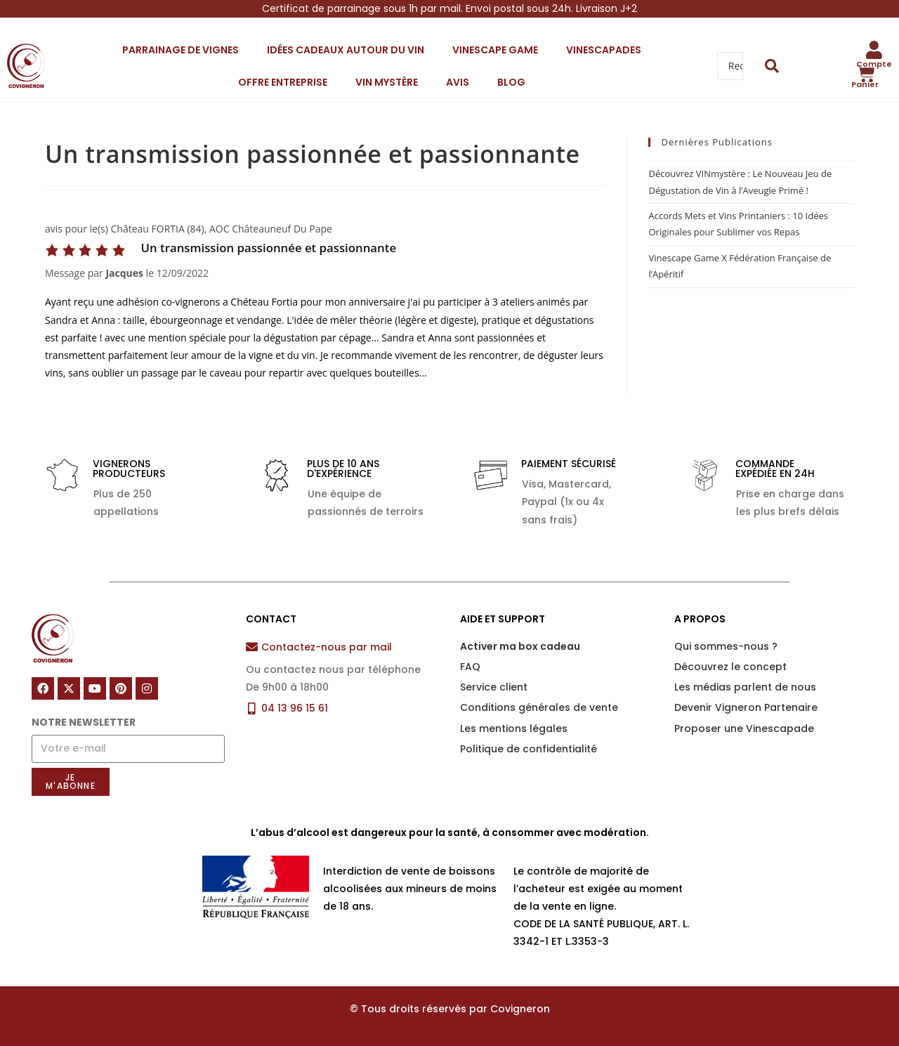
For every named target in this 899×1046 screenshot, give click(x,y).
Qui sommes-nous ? (725, 646)
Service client (493, 687)
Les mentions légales (513, 728)
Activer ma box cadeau (520, 646)
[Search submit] (772, 66)
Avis (457, 82)
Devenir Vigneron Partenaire (746, 707)
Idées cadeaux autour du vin (345, 50)
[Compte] (874, 50)
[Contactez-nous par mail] (252, 647)
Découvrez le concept (730, 667)
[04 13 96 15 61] (252, 708)
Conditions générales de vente (539, 707)
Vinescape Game (495, 50)
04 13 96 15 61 (294, 708)
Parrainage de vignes (180, 50)
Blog (511, 82)
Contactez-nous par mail (326, 647)
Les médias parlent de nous (745, 687)
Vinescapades (603, 50)
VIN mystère (386, 82)
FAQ (470, 667)
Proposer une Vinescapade (744, 728)
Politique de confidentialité (528, 749)
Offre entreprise (282, 82)
